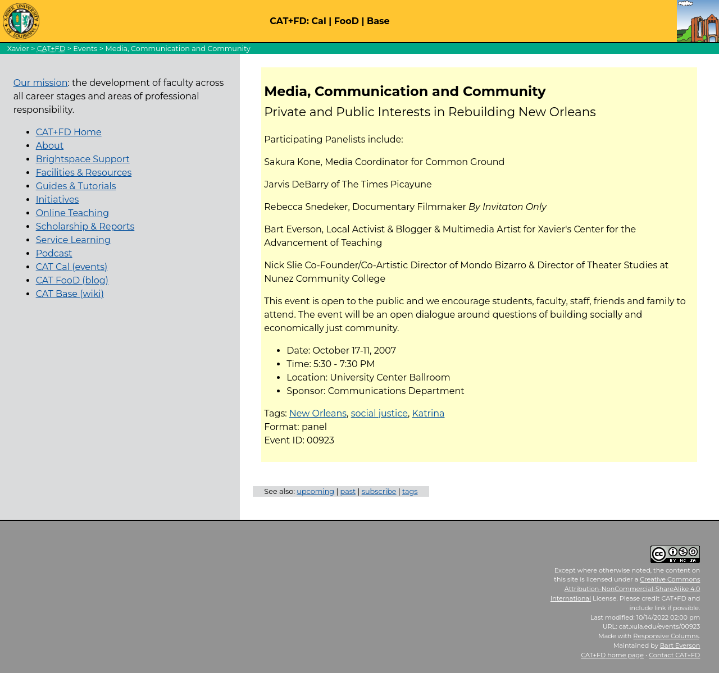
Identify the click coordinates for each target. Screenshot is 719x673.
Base (378, 21)
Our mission (40, 82)
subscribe (379, 491)
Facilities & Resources (84, 172)
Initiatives (57, 199)
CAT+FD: (289, 21)
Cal (318, 21)
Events (85, 48)
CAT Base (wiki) (70, 294)
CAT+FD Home (69, 132)
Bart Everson (680, 645)
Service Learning (73, 240)
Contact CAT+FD (674, 655)
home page (612, 655)
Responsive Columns (666, 636)
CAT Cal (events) (72, 267)
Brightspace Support (83, 159)
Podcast (54, 253)
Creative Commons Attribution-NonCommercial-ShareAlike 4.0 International (625, 588)
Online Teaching (72, 213)
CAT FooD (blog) (72, 280)
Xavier (18, 48)
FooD (346, 21)
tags (410, 491)
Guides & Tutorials (76, 186)
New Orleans (318, 413)
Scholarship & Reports (85, 226)
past (348, 491)
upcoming (315, 491)
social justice (379, 413)
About (50, 145)
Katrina (428, 413)
